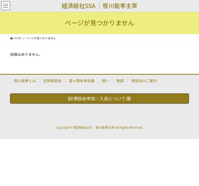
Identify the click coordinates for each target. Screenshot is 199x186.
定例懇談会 (52, 80)
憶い (105, 80)
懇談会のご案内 (144, 80)
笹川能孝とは (25, 80)
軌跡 (120, 80)
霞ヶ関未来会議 (81, 80)
